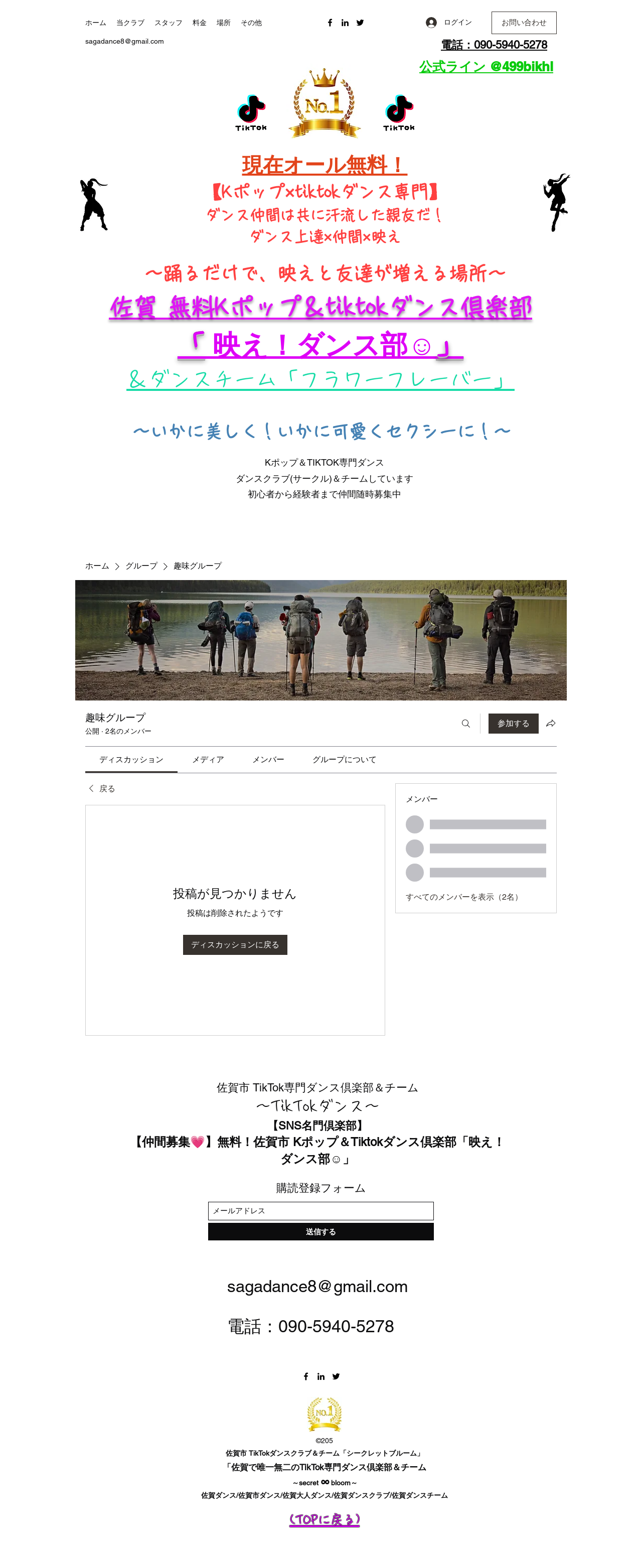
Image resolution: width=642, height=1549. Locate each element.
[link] (131, 759)
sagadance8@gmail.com (124, 41)
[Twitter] (360, 23)
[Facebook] (330, 23)
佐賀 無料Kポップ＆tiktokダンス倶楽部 (320, 307)
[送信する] (321, 1231)
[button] (524, 23)
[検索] (466, 724)
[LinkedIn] (345, 23)
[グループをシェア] (551, 723)
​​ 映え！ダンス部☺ (320, 345)
